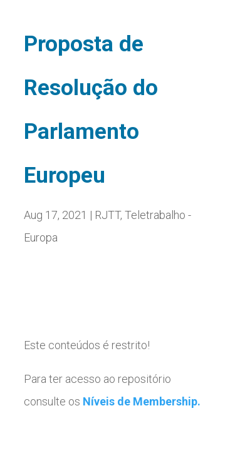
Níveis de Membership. (142, 401)
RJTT (107, 214)
